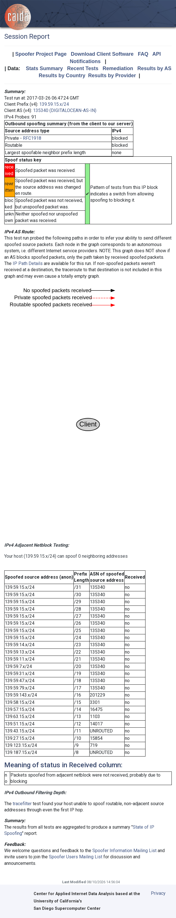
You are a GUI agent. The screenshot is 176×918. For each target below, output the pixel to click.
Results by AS (154, 68)
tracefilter (22, 803)
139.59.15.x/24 (54, 104)
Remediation (118, 68)
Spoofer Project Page (41, 54)
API (156, 54)
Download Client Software (102, 54)
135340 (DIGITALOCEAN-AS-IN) (64, 110)
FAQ (143, 54)
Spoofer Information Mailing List (124, 850)
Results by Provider (112, 75)
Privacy (158, 893)
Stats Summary (44, 68)
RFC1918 (32, 138)
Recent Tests (82, 68)
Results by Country (62, 75)
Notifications (85, 61)
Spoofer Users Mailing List (75, 856)
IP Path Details (28, 263)
